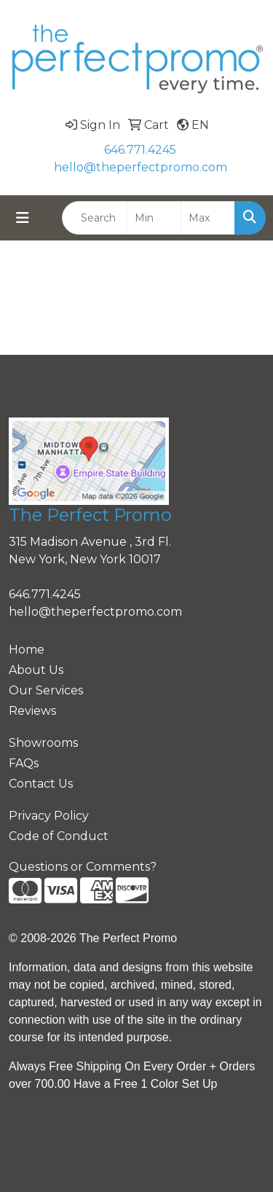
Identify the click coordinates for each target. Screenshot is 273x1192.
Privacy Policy (49, 816)
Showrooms (43, 743)
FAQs (24, 763)
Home (26, 649)
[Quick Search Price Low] (154, 218)
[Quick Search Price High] (208, 218)
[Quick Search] (94, 218)
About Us (36, 670)
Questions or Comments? (83, 867)
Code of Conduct (58, 836)
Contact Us (41, 784)
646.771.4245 (140, 150)
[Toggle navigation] (22, 218)
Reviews (32, 711)
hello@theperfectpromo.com (140, 167)
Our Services (46, 690)
